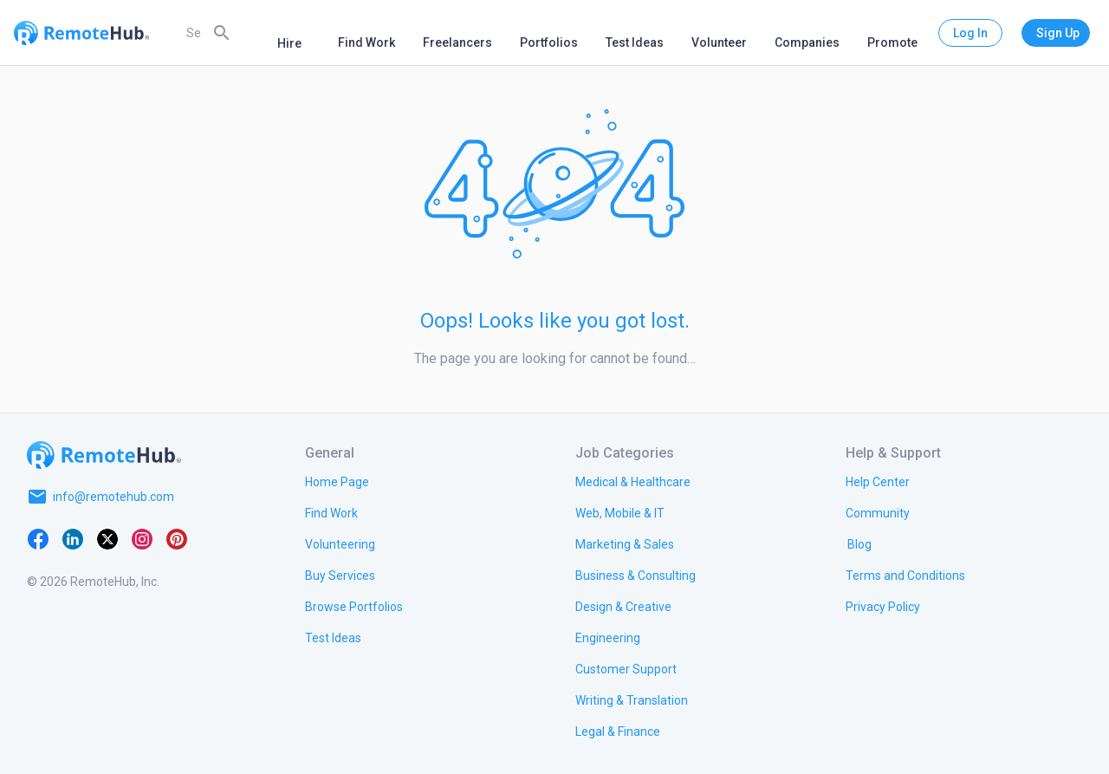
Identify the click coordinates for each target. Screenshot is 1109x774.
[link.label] (878, 481)
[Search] (221, 32)
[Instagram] (142, 538)
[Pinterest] (176, 538)
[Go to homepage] (104, 455)
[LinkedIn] (72, 538)
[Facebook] (38, 538)
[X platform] (107, 538)
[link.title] (337, 481)
